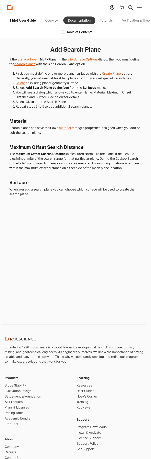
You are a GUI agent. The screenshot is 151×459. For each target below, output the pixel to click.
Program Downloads (92, 427)
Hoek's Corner (87, 396)
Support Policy (87, 443)
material (65, 128)
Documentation (79, 20)
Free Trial (11, 424)
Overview (52, 20)
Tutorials (106, 20)
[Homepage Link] (10, 8)
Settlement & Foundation (23, 396)
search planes (24, 64)
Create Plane (111, 73)
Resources (84, 385)
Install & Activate (89, 432)
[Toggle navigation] (139, 7)
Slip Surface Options (82, 59)
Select (20, 83)
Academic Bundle (17, 418)
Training (82, 402)
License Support (89, 438)
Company (12, 447)
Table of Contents (76, 32)
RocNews (83, 407)
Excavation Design (18, 391)
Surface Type (27, 59)
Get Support (86, 449)
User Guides (85, 391)
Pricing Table (14, 413)
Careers (10, 452)
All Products (14, 402)
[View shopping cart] (122, 7)
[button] (112, 7)
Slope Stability (15, 385)
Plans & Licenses (17, 407)
